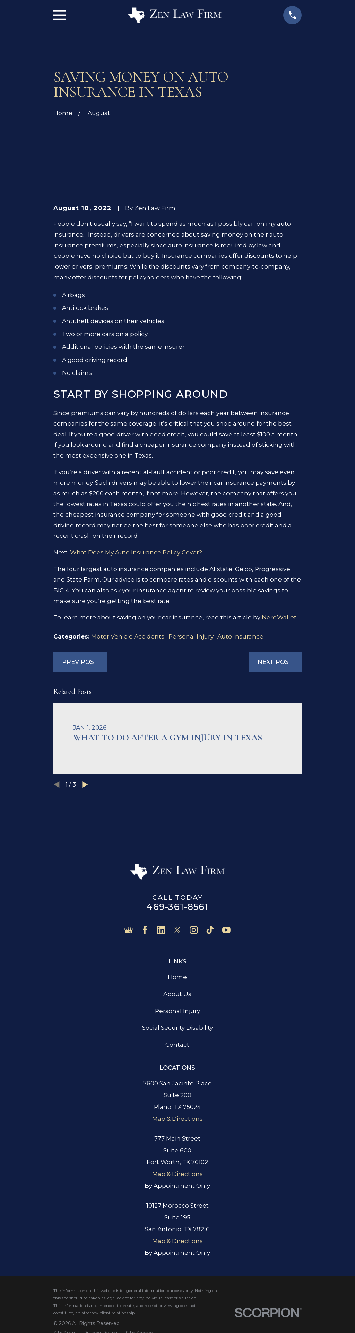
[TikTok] (210, 930)
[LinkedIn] (161, 930)
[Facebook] (145, 930)
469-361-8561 (177, 906)
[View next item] (85, 784)
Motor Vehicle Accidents (127, 636)
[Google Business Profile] (128, 930)
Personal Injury (190, 636)
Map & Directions (177, 1118)
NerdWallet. (279, 617)
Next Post (275, 661)
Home (177, 976)
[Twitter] (177, 930)
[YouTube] (226, 930)
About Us (177, 993)
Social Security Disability (177, 1027)
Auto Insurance (240, 636)
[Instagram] (194, 930)
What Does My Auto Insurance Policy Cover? (136, 552)
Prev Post (80, 661)
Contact (177, 1044)
